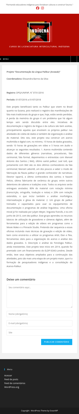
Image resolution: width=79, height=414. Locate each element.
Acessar (8, 375)
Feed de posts (11, 379)
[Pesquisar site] (74, 59)
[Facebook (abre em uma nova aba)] (37, 8)
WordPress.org (11, 387)
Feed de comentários (14, 383)
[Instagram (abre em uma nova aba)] (42, 8)
